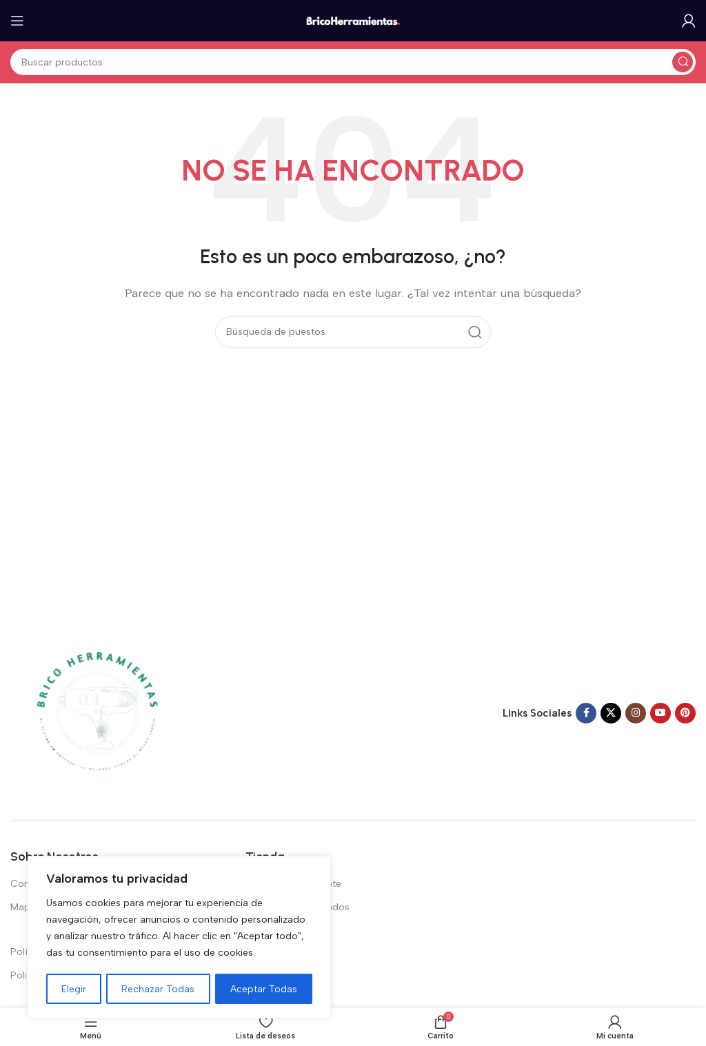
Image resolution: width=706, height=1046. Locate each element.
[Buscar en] (353, 62)
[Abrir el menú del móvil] (17, 20)
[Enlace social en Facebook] (586, 713)
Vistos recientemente (293, 884)
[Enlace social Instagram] (635, 713)
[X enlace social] (611, 713)
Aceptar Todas (263, 988)
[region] (179, 937)
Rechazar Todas (158, 988)
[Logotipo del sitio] (353, 20)
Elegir (73, 988)
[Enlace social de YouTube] (660, 713)
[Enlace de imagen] (96, 712)
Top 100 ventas (279, 931)
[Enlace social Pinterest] (685, 713)
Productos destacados (297, 907)
